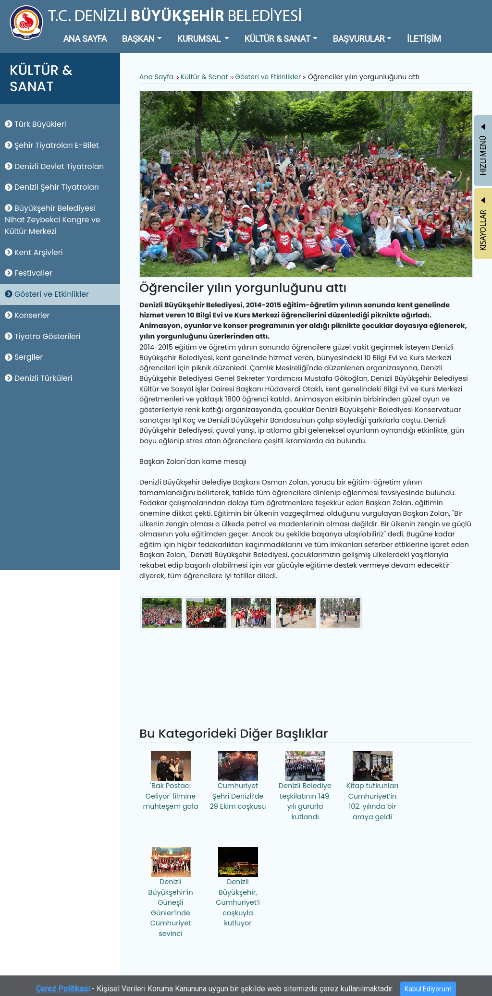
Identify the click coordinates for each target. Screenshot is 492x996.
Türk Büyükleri (35, 124)
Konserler (27, 315)
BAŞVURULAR (359, 39)
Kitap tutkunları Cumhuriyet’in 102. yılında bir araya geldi (372, 786)
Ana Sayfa (156, 77)
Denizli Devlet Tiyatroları (54, 166)
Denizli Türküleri (39, 378)
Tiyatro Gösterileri (43, 336)
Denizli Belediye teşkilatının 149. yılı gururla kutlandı (305, 786)
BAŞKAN (138, 39)
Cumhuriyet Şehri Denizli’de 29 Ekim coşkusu (238, 781)
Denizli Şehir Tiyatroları (52, 187)
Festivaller (28, 273)
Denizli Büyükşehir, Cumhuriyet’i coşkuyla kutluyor (237, 887)
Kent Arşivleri (34, 252)
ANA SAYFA (85, 39)
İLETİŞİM (424, 39)
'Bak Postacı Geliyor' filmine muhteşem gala (170, 781)
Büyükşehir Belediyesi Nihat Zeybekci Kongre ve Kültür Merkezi (52, 220)
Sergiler (24, 357)
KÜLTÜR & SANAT (277, 39)
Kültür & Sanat (205, 77)
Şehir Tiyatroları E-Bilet (52, 145)
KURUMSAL (199, 39)
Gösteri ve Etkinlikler (47, 294)
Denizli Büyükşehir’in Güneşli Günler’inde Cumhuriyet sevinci (170, 892)
